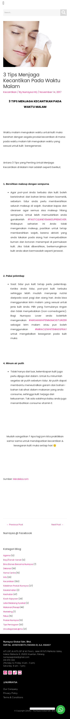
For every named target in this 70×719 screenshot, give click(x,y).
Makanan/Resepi (11, 607)
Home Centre (9, 573)
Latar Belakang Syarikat (14, 603)
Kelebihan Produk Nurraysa (16, 586)
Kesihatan (8, 594)
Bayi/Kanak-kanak (12, 560)
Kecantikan (10, 92)
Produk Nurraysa (11, 620)
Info (5, 577)
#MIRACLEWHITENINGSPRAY (51, 329)
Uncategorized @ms (13, 629)
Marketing (8, 611)
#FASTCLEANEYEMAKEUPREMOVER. (47, 219)
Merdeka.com (20, 479)
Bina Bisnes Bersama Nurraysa (18, 564)
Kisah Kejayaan (10, 598)
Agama (7, 555)
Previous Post (15, 524)
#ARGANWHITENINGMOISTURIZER (48, 320)
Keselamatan (9, 590)
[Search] (63, 12)
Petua (6, 616)
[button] (3, 3)
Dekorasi (7, 568)
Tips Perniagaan (11, 624)
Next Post (57, 524)
